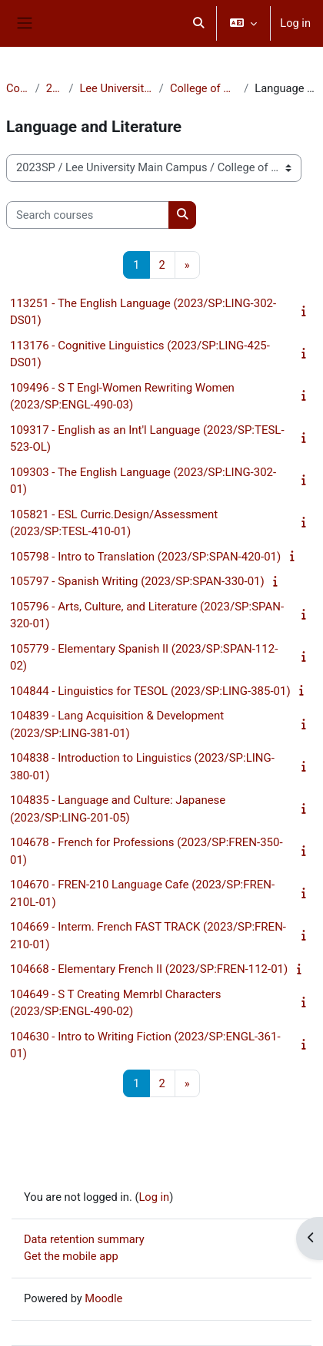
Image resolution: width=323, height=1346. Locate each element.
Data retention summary (84, 1239)
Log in (295, 23)
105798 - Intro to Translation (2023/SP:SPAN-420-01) (145, 557)
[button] (199, 23)
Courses (17, 88)
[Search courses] (87, 215)
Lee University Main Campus (115, 88)
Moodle (103, 1298)
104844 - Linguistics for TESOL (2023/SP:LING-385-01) (150, 691)
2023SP (54, 88)
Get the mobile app (71, 1256)
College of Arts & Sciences (204, 88)
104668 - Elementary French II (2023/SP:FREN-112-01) (149, 969)
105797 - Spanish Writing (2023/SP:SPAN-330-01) (137, 581)
